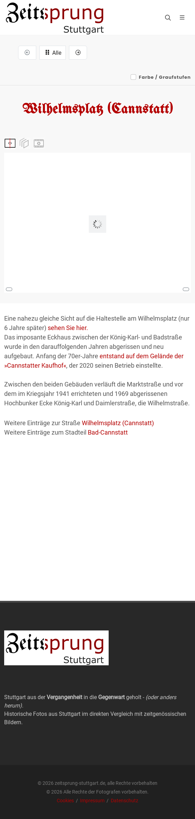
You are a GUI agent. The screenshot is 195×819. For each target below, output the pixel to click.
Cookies (66, 800)
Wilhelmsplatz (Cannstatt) (118, 423)
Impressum (93, 800)
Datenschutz (124, 800)
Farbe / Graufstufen (165, 77)
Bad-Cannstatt (108, 432)
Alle (52, 52)
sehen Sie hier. (68, 327)
